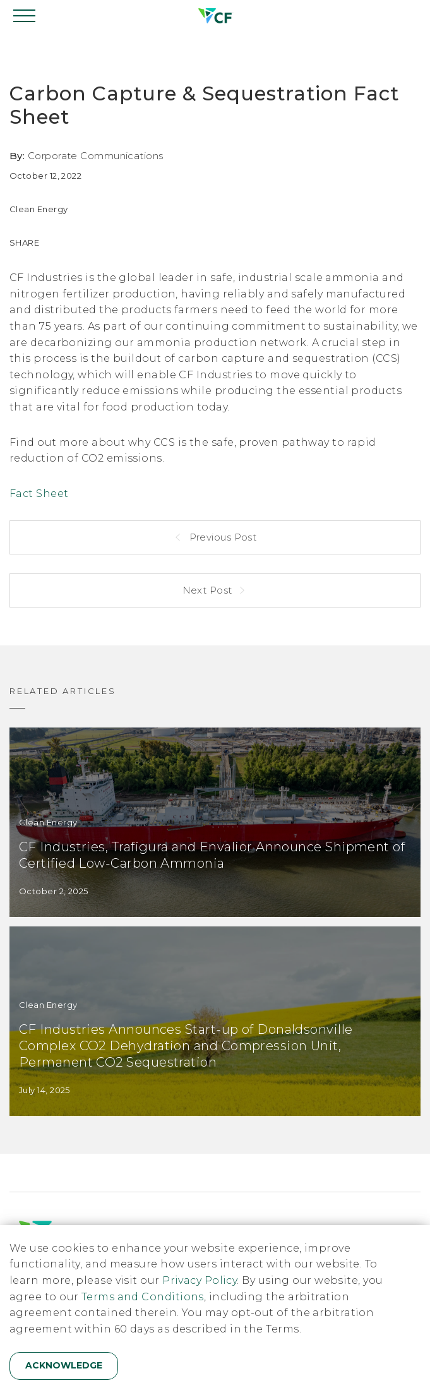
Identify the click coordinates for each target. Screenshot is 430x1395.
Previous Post (221, 537)
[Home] (214, 16)
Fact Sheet (39, 494)
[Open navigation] (25, 16)
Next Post (209, 590)
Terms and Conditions (142, 1297)
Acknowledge (63, 1365)
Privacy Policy (199, 1280)
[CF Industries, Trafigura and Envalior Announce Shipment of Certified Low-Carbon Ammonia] (215, 822)
